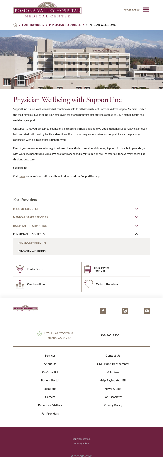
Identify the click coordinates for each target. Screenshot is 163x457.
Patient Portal (50, 380)
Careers (50, 397)
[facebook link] (103, 311)
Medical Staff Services (30, 217)
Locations (50, 388)
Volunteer (113, 372)
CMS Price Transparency (113, 364)
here (22, 176)
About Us (50, 364)
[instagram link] (125, 311)
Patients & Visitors (50, 405)
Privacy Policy (113, 405)
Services (50, 355)
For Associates (113, 397)
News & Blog (113, 388)
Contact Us (113, 355)
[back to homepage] (15, 25)
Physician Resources (65, 25)
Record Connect (26, 209)
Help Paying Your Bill (113, 380)
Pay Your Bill (50, 372)
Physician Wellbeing (31, 251)
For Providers (33, 25)
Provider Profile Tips (32, 242)
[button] (146, 9)
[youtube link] (147, 311)
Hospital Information (30, 225)
